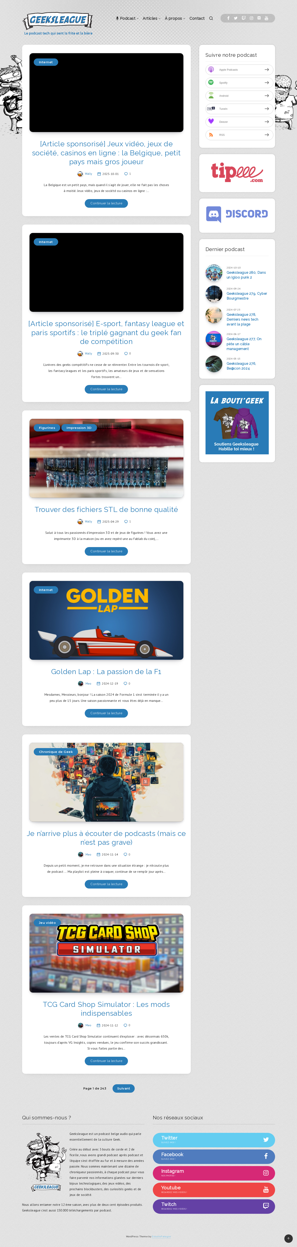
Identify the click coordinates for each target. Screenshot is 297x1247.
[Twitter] (236, 18)
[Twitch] (244, 18)
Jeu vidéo (47, 923)
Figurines (47, 428)
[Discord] (259, 18)
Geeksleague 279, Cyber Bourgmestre (247, 296)
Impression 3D (79, 428)
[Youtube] (266, 18)
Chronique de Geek (56, 752)
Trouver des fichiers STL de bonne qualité (106, 509)
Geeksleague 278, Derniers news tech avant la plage (242, 319)
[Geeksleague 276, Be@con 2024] (214, 364)
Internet (46, 62)
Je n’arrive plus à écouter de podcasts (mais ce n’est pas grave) (106, 838)
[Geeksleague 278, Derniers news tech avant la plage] (214, 315)
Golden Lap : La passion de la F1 (106, 671)
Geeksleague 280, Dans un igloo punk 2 (246, 275)
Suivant (123, 1088)
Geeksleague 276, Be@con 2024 (241, 366)
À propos (173, 18)
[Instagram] (251, 18)
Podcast (126, 18)
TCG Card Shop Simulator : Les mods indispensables (106, 1009)
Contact (197, 18)
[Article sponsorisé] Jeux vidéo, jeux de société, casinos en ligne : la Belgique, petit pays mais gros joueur (106, 153)
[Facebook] (228, 18)
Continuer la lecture (106, 203)
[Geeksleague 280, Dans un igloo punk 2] (214, 272)
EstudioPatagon (161, 1236)
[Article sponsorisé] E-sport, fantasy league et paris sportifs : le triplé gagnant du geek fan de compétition (106, 332)
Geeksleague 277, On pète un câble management (244, 344)
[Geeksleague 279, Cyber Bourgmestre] (214, 294)
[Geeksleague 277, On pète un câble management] (214, 339)
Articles (150, 18)
